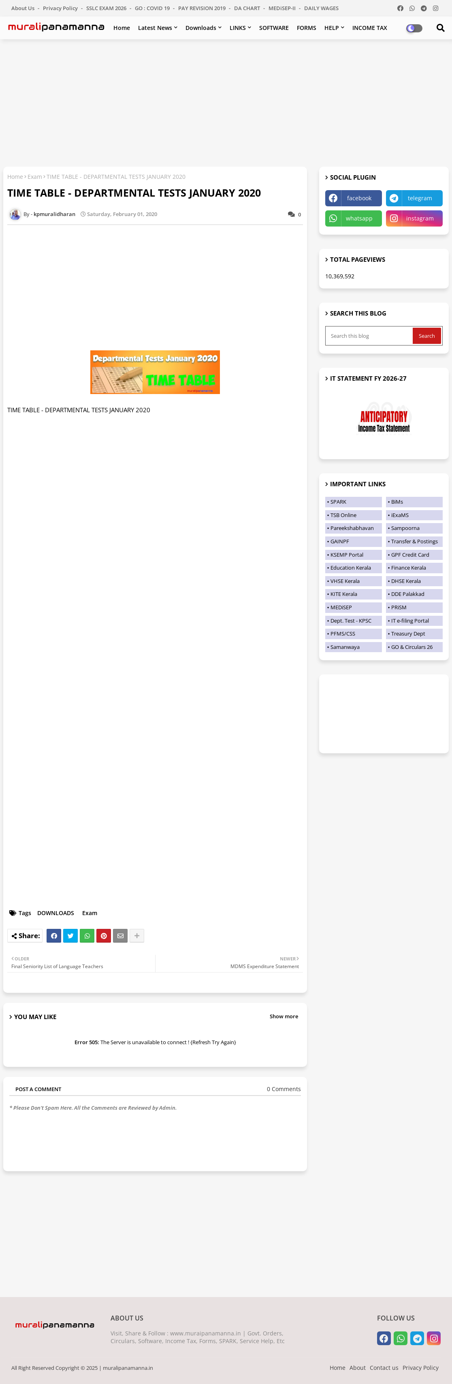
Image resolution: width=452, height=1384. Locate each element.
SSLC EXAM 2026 (107, 8)
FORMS (306, 28)
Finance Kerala (408, 567)
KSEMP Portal (346, 554)
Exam (35, 176)
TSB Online (343, 515)
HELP (331, 28)
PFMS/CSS (342, 633)
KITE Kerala (343, 594)
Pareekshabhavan (352, 528)
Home (121, 28)
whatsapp (359, 218)
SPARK (338, 501)
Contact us (384, 1367)
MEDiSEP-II (283, 8)
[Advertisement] (226, 104)
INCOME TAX (369, 28)
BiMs (397, 501)
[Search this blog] (370, 336)
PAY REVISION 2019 (202, 8)
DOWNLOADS (55, 913)
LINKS (238, 28)
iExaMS (400, 515)
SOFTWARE (274, 28)
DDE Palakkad (407, 594)
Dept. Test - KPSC (350, 620)
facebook (359, 198)
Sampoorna (405, 528)
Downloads (200, 28)
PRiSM (399, 607)
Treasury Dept (408, 633)
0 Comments (284, 1089)
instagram (420, 218)
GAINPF (339, 541)
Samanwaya (345, 647)
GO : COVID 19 (153, 8)
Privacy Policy (61, 8)
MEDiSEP (341, 607)
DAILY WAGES (321, 8)
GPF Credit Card (410, 554)
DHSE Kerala (406, 581)
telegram (420, 198)
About (358, 1367)
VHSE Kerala (345, 581)
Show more (284, 1016)
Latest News (155, 28)
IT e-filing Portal (410, 620)
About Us (23, 8)
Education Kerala (350, 567)
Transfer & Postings (414, 541)
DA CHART (247, 8)
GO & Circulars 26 (412, 647)
